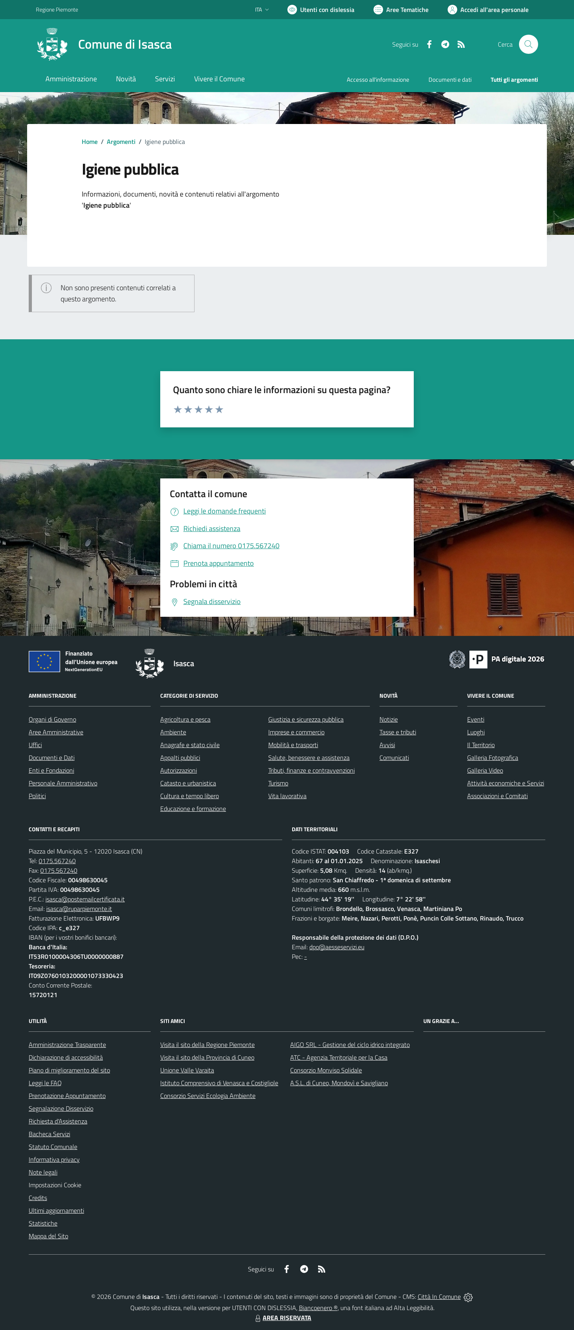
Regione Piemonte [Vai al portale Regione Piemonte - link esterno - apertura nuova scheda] (57, 9)
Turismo (278, 783)
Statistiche (43, 1223)
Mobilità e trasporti (293, 745)
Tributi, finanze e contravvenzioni (311, 770)
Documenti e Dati (52, 757)
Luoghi (476, 732)
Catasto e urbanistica (188, 783)
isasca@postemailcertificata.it (85, 899)
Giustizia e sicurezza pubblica (306, 719)
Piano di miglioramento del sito (69, 1070)
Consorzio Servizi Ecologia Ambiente (208, 1095)
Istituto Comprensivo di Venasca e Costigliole (219, 1083)
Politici (37, 796)
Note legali (43, 1172)
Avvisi (387, 745)
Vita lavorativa (287, 796)
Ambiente (173, 732)
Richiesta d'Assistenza (58, 1121)
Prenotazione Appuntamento (67, 1095)
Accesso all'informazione (378, 79)
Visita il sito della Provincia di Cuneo (207, 1057)
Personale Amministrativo (63, 783)
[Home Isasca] (104, 44)
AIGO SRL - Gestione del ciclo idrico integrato (350, 1044)
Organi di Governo (52, 719)
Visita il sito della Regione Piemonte (207, 1044)
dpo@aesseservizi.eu (336, 947)
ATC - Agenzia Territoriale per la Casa (338, 1057)
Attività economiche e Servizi (505, 783)
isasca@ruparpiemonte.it (79, 908)
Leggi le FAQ (45, 1083)
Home (90, 141)
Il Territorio (481, 745)
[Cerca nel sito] (528, 44)
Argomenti (121, 141)
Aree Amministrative (56, 732)
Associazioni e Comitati (497, 796)
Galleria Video (485, 770)
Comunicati (394, 757)
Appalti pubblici (180, 757)
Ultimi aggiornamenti (56, 1210)
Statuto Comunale (53, 1146)
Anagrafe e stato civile (190, 745)
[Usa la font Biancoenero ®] (321, 9)
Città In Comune (439, 1296)
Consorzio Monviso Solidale (326, 1070)
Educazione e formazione (193, 808)
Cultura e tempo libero (189, 796)
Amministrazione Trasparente (67, 1044)
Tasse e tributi (397, 732)
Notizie (388, 719)
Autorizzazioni (178, 770)
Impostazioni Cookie (55, 1185)
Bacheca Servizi (49, 1134)
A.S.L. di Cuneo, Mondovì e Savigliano (339, 1083)
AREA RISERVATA (282, 1317)
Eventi (475, 719)
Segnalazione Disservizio (61, 1108)
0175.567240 (57, 861)
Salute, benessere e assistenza (309, 757)
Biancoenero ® (318, 1307)
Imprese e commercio (296, 732)
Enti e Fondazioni (51, 770)
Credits (38, 1197)
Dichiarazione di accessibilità (66, 1057)
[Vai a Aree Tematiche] (401, 9)
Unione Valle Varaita (187, 1070)
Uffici (35, 745)
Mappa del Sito (48, 1236)
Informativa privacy (54, 1159)
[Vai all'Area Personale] (488, 9)
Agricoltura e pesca (185, 719)
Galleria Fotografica (492, 757)
